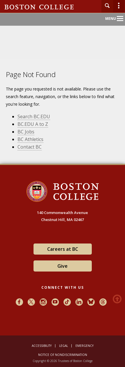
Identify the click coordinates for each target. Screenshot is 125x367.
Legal (63, 346)
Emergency (84, 346)
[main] (62, 119)
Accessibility (42, 346)
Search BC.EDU (33, 116)
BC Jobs (25, 131)
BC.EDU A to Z (32, 124)
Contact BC (29, 147)
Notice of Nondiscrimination (62, 355)
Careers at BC (62, 249)
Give (62, 266)
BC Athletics (30, 139)
